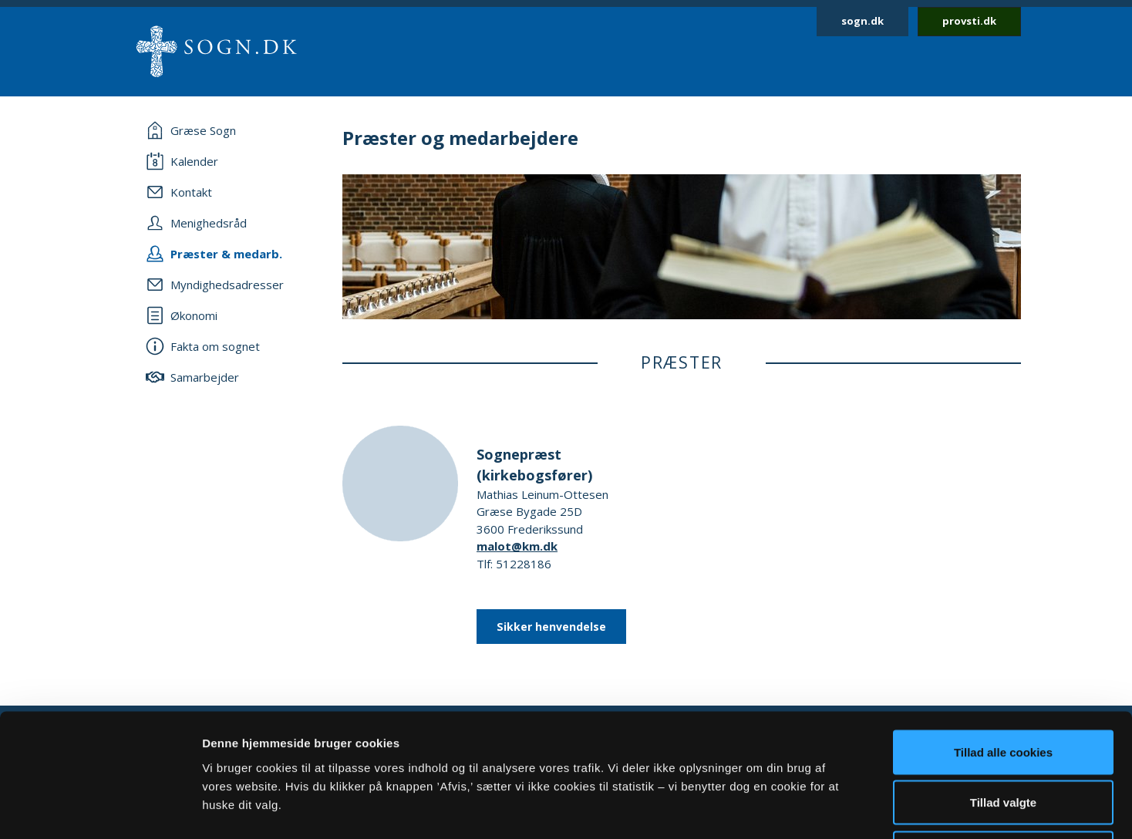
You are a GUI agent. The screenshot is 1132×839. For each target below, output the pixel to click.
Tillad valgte (1003, 687)
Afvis (1003, 737)
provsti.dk (969, 21)
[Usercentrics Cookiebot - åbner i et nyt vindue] (99, 808)
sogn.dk (862, 21)
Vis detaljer (801, 808)
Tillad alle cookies (1003, 636)
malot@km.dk (517, 546)
